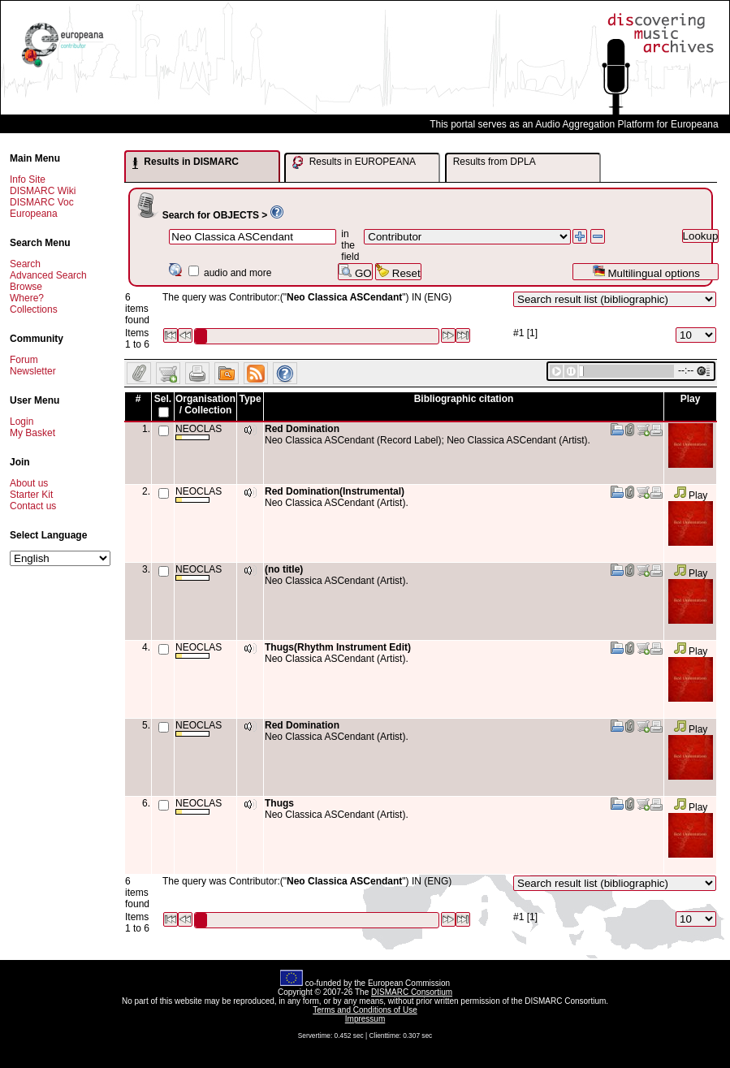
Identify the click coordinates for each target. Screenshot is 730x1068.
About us (29, 483)
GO (355, 271)
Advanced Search (48, 275)
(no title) (284, 569)
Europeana (34, 213)
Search (25, 264)
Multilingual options (646, 271)
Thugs (279, 803)
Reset (398, 271)
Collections (34, 309)
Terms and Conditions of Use (365, 1009)
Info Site (27, 179)
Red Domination (302, 429)
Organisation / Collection (205, 404)
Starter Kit (31, 494)
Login (21, 421)
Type (250, 398)
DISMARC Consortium (411, 992)
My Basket (32, 433)
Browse (26, 286)
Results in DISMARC (185, 162)
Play (690, 495)
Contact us (33, 506)
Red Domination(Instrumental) (334, 491)
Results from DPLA (494, 161)
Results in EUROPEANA (354, 162)
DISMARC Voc (42, 202)
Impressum (365, 1018)
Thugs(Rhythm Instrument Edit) (338, 647)
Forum (24, 359)
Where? (27, 298)
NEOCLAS (198, 431)
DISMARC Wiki (43, 191)
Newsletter (33, 371)
